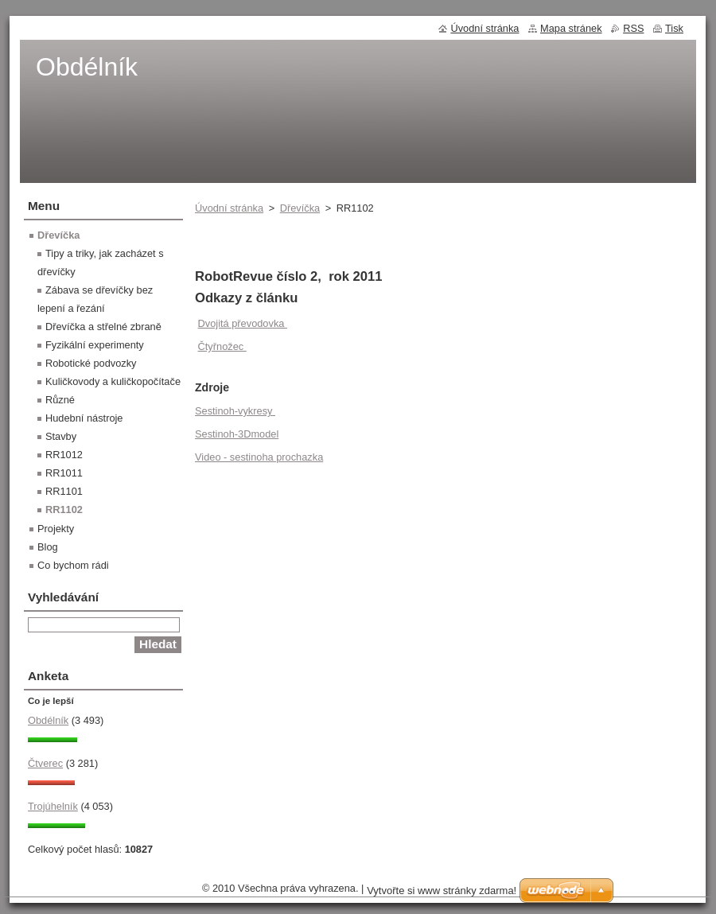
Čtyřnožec (222, 346)
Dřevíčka (300, 208)
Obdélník (48, 720)
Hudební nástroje (84, 418)
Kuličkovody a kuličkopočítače (113, 381)
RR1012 (64, 455)
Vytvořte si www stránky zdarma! (441, 890)
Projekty (55, 529)
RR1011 (64, 473)
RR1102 (64, 509)
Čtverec (45, 763)
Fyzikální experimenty (94, 345)
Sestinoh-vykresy (235, 411)
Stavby (60, 436)
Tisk (674, 28)
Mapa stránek (571, 28)
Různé (60, 400)
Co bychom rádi (73, 565)
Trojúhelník (53, 806)
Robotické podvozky (91, 363)
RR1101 (64, 491)
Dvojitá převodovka (242, 323)
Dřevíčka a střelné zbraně (103, 327)
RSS (633, 28)
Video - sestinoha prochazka (259, 457)
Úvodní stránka (229, 208)
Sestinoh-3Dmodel (236, 434)
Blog (47, 547)
